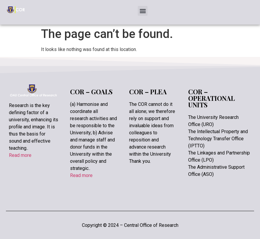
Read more (20, 155)
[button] (143, 11)
